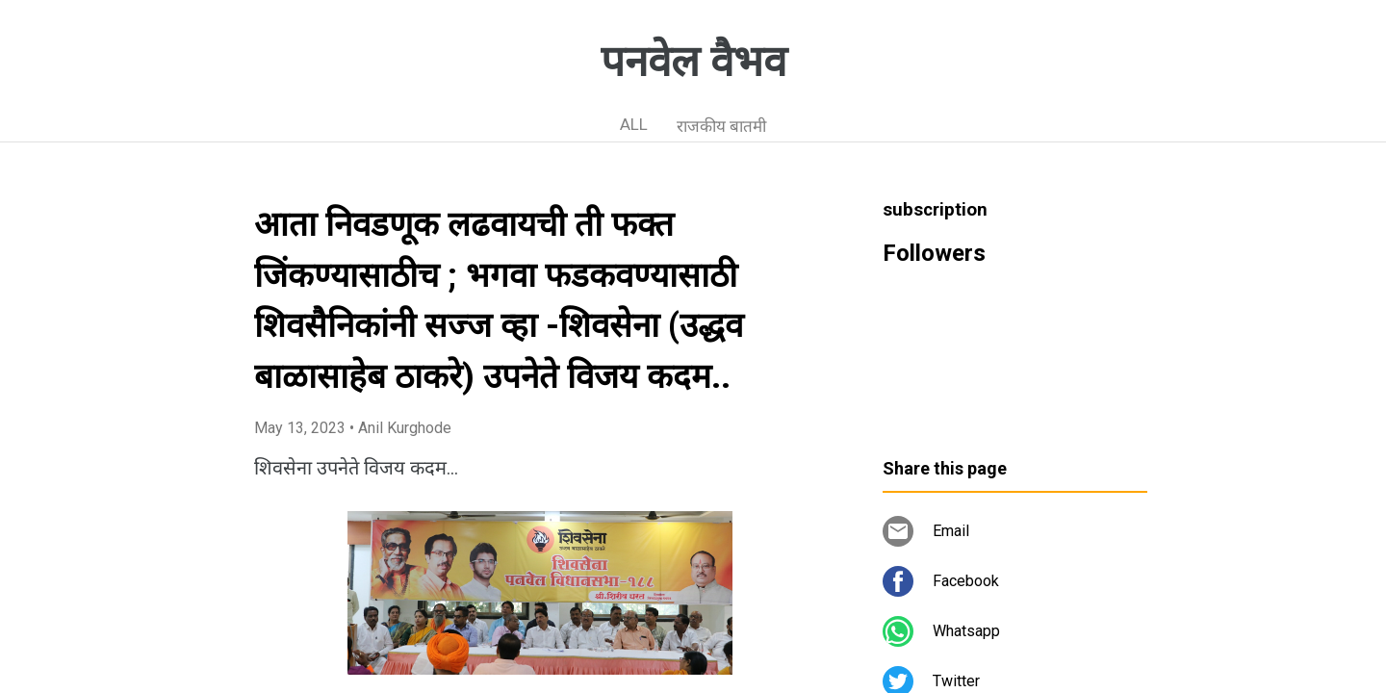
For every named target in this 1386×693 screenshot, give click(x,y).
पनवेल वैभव (693, 62)
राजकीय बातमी (721, 126)
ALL (634, 124)
